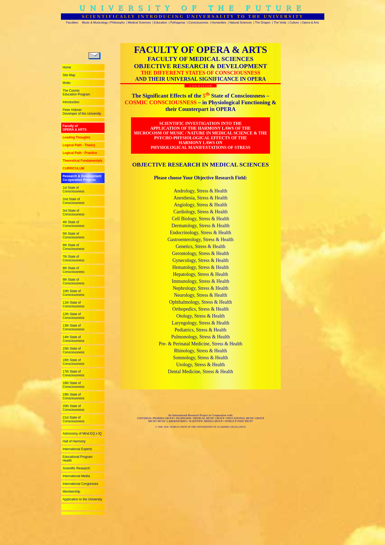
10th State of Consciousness (73, 293)
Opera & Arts (310, 22)
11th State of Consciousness (73, 304)
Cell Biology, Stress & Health (200, 218)
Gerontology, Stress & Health (200, 253)
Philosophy (117, 22)
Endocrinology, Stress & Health (200, 232)
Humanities (218, 22)
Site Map (69, 75)
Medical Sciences (139, 22)
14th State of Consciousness (73, 339)
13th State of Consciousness (73, 327)
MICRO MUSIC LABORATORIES (167, 421)
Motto (67, 83)
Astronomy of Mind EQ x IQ (82, 433)
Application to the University (82, 499)
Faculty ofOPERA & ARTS (75, 128)
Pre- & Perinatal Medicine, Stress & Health (200, 343)
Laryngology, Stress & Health (200, 323)
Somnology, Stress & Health (200, 357)
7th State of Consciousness (73, 258)
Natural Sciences (240, 22)
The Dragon (262, 22)
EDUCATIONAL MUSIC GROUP (245, 418)
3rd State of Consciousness (73, 212)
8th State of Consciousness (73, 270)
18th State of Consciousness (73, 385)
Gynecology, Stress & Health (200, 260)
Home (67, 67)
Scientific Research (76, 468)
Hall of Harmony (74, 441)
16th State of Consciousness (73, 362)
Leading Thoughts (76, 137)
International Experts (77, 449)
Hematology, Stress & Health (200, 267)
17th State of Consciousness (73, 373)
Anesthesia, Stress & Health (201, 197)
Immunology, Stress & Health (200, 281)
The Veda (280, 22)
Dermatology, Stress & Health (201, 225)
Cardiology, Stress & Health (201, 211)
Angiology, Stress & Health (200, 204)
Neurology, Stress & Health (200, 295)
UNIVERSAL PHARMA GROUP (155, 418)
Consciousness (198, 22)
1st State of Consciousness (73, 189)
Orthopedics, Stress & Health (200, 309)
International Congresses (80, 484)
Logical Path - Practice (80, 153)
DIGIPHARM (183, 418)
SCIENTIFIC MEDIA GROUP (205, 421)
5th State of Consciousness (73, 235)
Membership (71, 491)
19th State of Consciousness (73, 396)
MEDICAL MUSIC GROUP (208, 418)
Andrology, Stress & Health (200, 191)
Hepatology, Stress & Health (200, 274)
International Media (76, 476)
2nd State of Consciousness (73, 201)
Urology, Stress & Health (200, 364)
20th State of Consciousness (73, 408)
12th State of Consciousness (73, 316)
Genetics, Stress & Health (200, 246)
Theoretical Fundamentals (82, 161)
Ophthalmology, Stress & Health (200, 302)
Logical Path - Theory (79, 145)
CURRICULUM (73, 168)
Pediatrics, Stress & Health (200, 330)
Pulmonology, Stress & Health (200, 336)
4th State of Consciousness (73, 224)
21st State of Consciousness (73, 419)
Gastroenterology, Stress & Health (201, 239)
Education (160, 22)
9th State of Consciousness (73, 281)
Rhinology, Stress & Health (200, 350)
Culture (294, 22)
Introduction (71, 102)
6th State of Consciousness (73, 247)
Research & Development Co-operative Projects (82, 178)
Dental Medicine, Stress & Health (200, 371)
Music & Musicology (95, 22)
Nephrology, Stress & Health (200, 288)
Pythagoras (177, 22)
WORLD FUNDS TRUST (239, 421)
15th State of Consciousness (73, 350)
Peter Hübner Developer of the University (82, 111)
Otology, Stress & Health (200, 316)
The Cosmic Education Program (76, 92)
